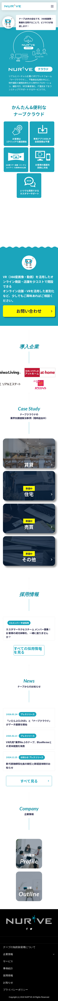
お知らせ (8, 982)
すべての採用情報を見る (28, 650)
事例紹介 (8, 968)
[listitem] (29, 628)
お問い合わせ (29, 311)
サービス (8, 961)
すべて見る (29, 781)
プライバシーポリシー (15, 989)
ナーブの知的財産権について (19, 947)
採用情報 (8, 975)
